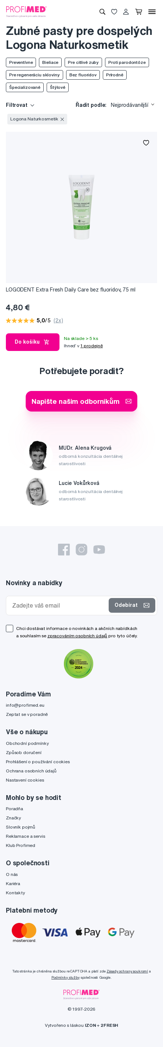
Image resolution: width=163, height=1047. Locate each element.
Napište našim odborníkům (81, 401)
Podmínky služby (65, 977)
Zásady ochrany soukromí (127, 971)
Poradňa (14, 808)
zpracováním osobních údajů (77, 635)
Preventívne (21, 62)
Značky (13, 817)
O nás (12, 874)
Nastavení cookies (25, 780)
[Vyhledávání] (102, 12)
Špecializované (24, 87)
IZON (90, 1025)
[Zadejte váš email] (59, 605)
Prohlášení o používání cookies (38, 761)
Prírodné (114, 74)
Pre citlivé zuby (83, 62)
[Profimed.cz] (26, 11)
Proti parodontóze (127, 62)
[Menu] (152, 11)
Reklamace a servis (25, 836)
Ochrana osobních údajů (31, 770)
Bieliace (50, 62)
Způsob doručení (23, 752)
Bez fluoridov (83, 74)
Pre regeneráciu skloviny (34, 74)
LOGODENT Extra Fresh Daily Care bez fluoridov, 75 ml (70, 289)
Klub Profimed (20, 845)
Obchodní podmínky (27, 743)
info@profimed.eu (25, 705)
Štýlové (57, 87)
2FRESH (109, 1025)
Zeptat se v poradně (27, 714)
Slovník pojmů (20, 827)
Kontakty (15, 892)
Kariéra (13, 883)
